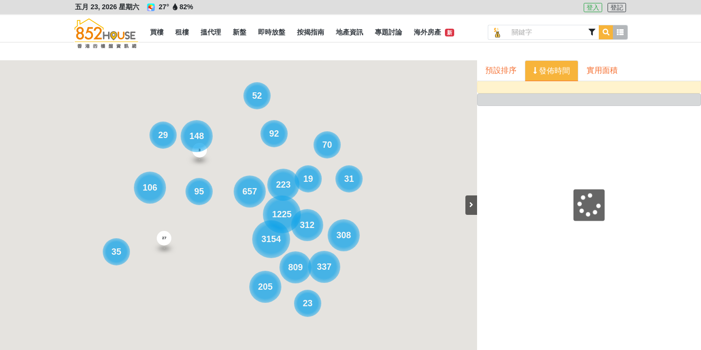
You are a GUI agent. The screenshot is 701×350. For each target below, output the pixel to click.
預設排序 (501, 70)
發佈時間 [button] (553, 71)
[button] (156, 32)
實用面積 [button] (602, 70)
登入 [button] (593, 7)
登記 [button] (616, 7)
